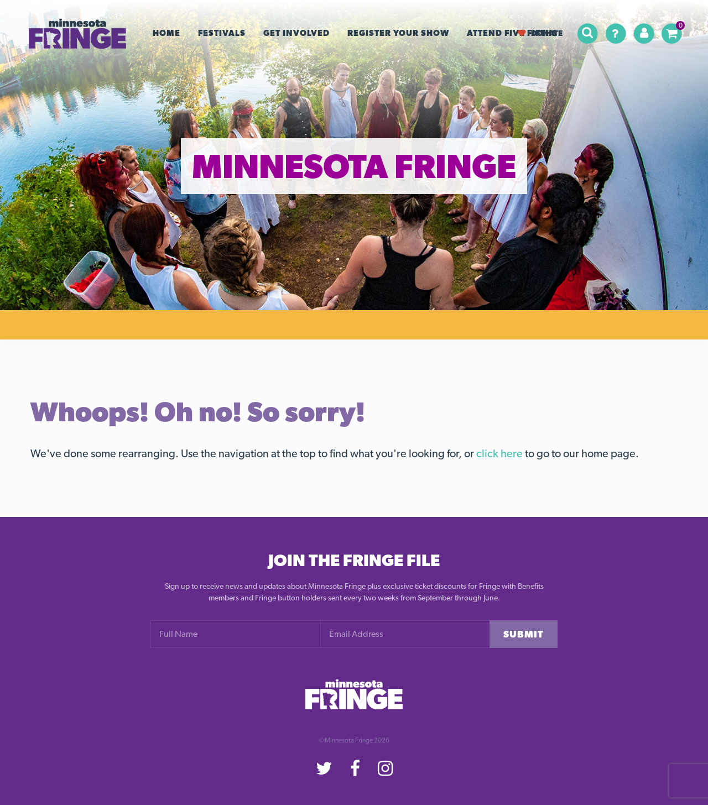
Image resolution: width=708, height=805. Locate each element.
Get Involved (296, 33)
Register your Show (398, 33)
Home (166, 33)
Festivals (222, 33)
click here (499, 453)
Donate (540, 33)
